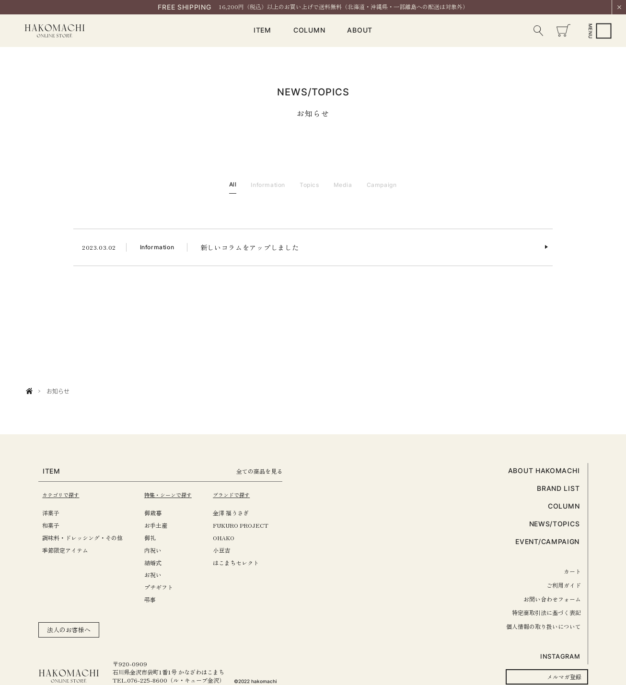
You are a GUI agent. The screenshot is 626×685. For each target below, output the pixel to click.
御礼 (155, 538)
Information (268, 184)
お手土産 (160, 525)
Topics (309, 184)
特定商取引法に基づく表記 (546, 612)
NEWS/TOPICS (554, 524)
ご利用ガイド (563, 585)
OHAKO (233, 538)
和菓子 (50, 525)
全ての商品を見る (273, 471)
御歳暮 (157, 513)
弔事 (155, 599)
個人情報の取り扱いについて (543, 626)
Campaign (382, 184)
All (233, 184)
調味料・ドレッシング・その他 (82, 538)
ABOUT (359, 30)
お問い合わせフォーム (552, 599)
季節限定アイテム (65, 550)
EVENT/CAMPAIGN (547, 541)
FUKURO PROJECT (250, 525)
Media (343, 184)
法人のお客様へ (69, 629)
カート (572, 571)
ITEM (262, 30)
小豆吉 (231, 550)
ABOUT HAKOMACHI (544, 470)
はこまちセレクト (246, 562)
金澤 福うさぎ (241, 513)
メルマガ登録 (564, 677)
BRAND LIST (558, 488)
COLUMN (309, 30)
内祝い (157, 550)
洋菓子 (50, 513)
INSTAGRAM (560, 656)
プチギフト (163, 587)
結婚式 (157, 562)
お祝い (157, 574)
